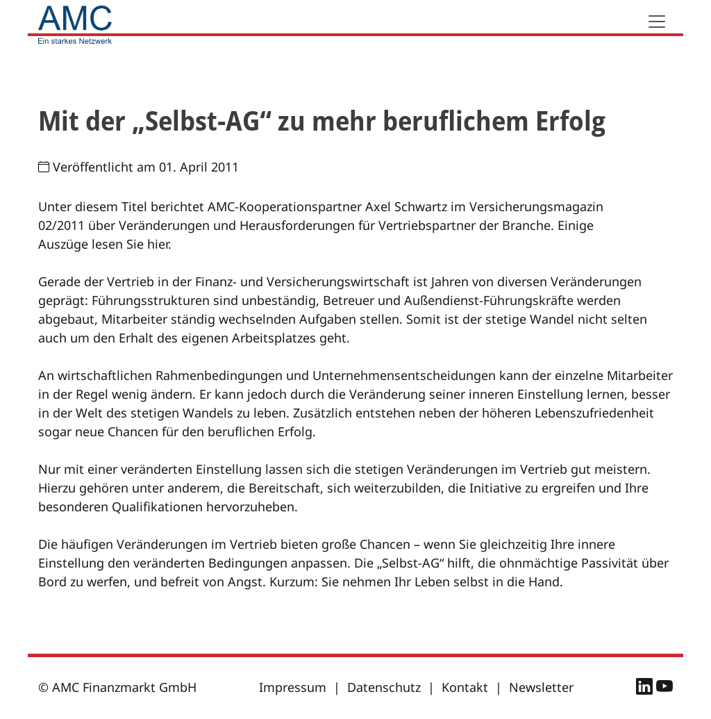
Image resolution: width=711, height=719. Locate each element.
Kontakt (465, 687)
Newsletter (541, 687)
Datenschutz (384, 687)
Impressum (292, 687)
